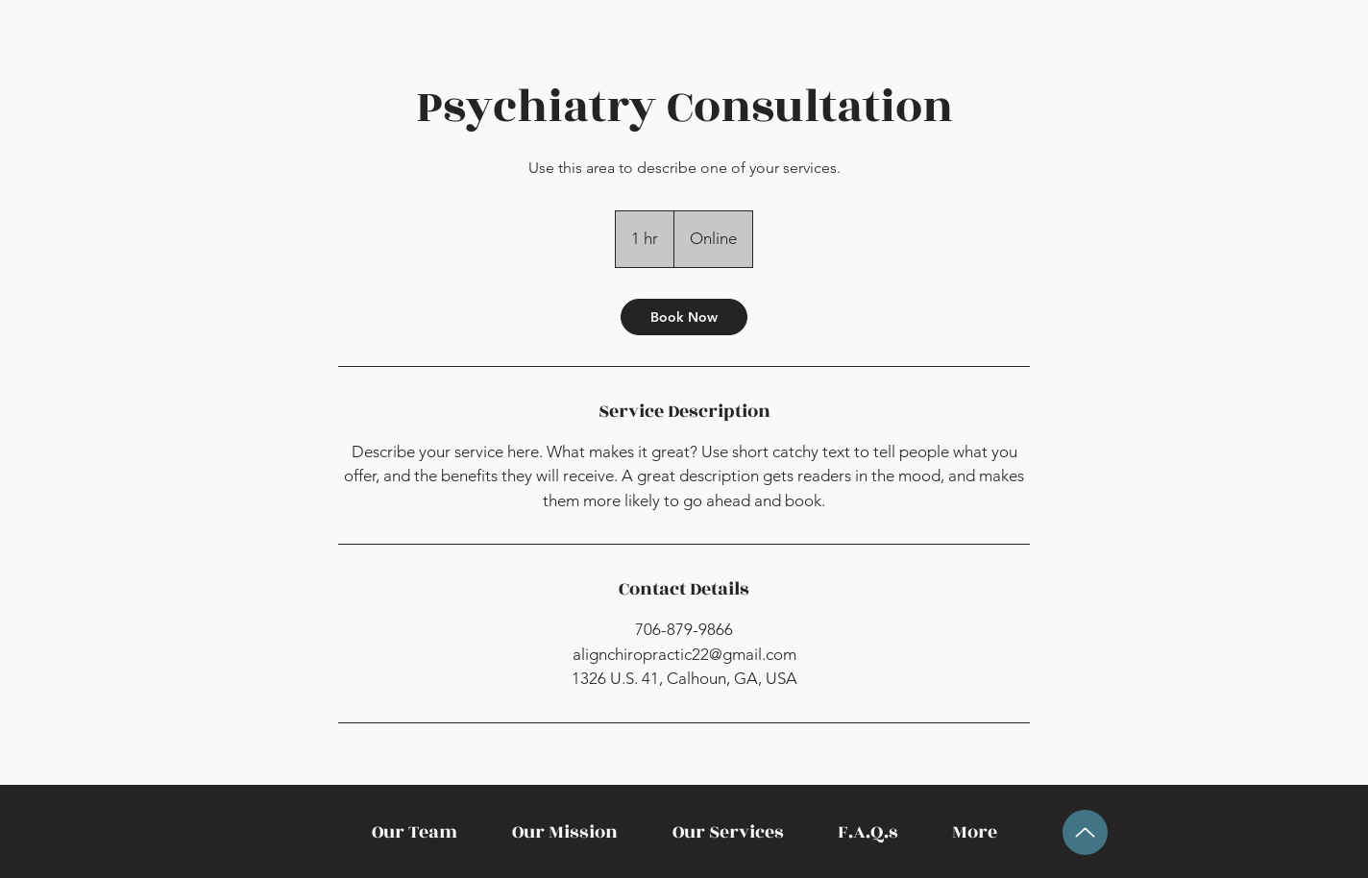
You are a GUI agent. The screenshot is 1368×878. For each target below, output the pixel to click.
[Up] (1085, 832)
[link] (684, 317)
